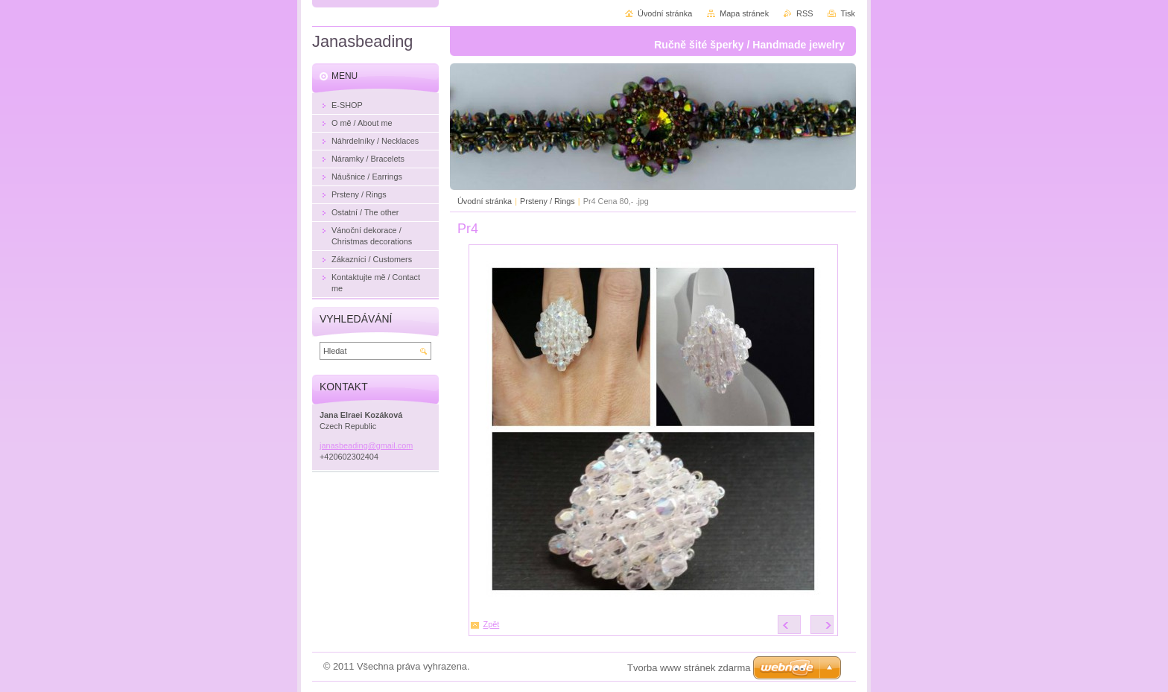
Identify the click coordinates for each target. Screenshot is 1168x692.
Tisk (847, 13)
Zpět (491, 624)
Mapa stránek (744, 13)
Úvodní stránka (484, 201)
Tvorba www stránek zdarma (688, 667)
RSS (804, 13)
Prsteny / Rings (547, 201)
